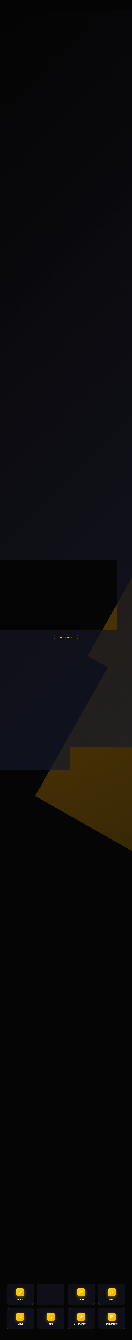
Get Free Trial (66, 637)
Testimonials (120, 4)
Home (82, 4)
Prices (110, 4)
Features (91, 4)
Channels (101, 4)
